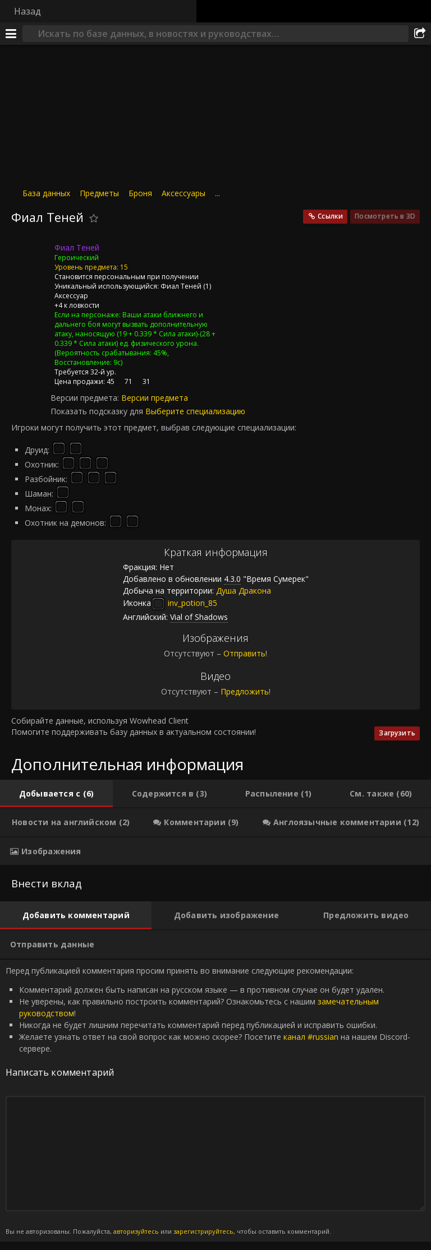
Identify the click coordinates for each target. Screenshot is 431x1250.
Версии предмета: (86, 397)
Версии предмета (154, 397)
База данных (46, 193)
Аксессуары (183, 193)
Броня (140, 193)
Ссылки (330, 216)
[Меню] (11, 33)
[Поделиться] (420, 33)
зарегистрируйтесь (203, 1231)
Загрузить (397, 733)
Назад (27, 11)
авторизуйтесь (136, 1231)
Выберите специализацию (195, 411)
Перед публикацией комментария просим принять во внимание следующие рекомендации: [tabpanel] (215, 1101)
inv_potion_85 (184, 603)
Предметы (99, 193)
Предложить (245, 691)
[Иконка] (30, 256)
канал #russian (310, 1036)
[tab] (56, 794)
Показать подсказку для (98, 411)
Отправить (244, 653)
